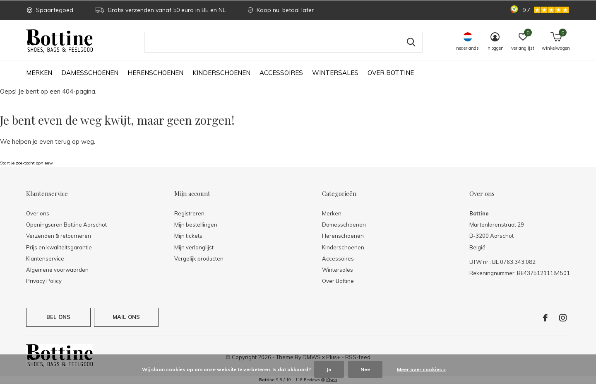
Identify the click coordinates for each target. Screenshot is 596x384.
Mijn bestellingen (195, 224)
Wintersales (335, 73)
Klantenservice (45, 258)
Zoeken (411, 42)
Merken (39, 73)
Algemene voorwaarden (57, 269)
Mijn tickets (188, 235)
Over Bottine (391, 73)
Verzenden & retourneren (58, 235)
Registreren (189, 213)
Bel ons (58, 317)
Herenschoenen (155, 73)
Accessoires (281, 73)
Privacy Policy (44, 281)
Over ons (37, 213)
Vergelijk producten (198, 258)
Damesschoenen (89, 73)
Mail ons (126, 317)
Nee (365, 369)
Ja (329, 369)
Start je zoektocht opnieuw (26, 163)
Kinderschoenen (221, 73)
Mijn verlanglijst (194, 247)
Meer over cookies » (421, 369)
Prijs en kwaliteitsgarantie (59, 247)
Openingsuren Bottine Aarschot (66, 224)
